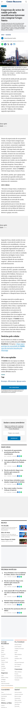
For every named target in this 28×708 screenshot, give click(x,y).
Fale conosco (17, 666)
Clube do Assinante (5, 683)
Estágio (16, 650)
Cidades (3, 648)
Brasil (2, 652)
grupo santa (22, 381)
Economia (8, 34)
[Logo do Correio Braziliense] (14, 2)
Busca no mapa (18, 696)
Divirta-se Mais (6, 703)
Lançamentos (17, 698)
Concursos (18, 669)
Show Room (17, 704)
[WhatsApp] (2, 45)
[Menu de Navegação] (2, 1)
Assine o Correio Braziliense (7, 685)
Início (2, 34)
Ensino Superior (18, 646)
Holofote (3, 666)
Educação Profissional (19, 662)
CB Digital (3, 679)
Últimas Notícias (18, 654)
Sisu (15, 660)
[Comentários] (14, 45)
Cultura (16, 656)
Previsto (16, 673)
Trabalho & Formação (19, 648)
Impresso (4, 673)
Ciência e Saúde (4, 662)
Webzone (3, 698)
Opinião (2, 664)
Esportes (3, 660)
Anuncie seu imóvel (19, 694)
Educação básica (18, 644)
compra (4, 381)
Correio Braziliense (5, 642)
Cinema (2, 705)
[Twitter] (8, 45)
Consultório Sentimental (6, 694)
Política (2, 650)
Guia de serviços (18, 702)
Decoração (17, 706)
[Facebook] (5, 45)
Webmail (3, 700)
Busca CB (3, 681)
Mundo (2, 656)
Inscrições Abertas (19, 677)
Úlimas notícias (18, 700)
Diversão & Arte (4, 658)
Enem (16, 652)
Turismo (3, 670)
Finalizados (17, 679)
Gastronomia (4, 696)
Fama (2, 692)
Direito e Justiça (4, 677)
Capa (2, 646)
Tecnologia (3, 668)
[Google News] (11, 45)
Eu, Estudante (19, 642)
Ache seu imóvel (18, 692)
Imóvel (17, 690)
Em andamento (18, 675)
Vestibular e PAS (18, 658)
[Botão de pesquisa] (26, 1)
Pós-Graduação (18, 664)
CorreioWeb (5, 690)
